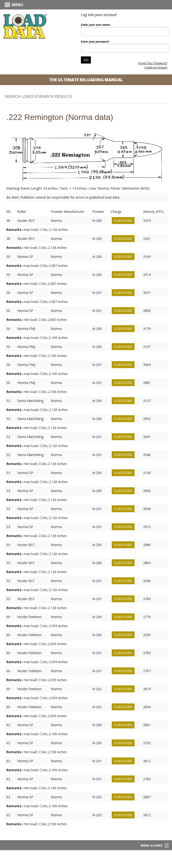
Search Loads (19, 97)
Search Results (55, 97)
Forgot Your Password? (152, 63)
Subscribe (123, 220)
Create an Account (155, 67)
